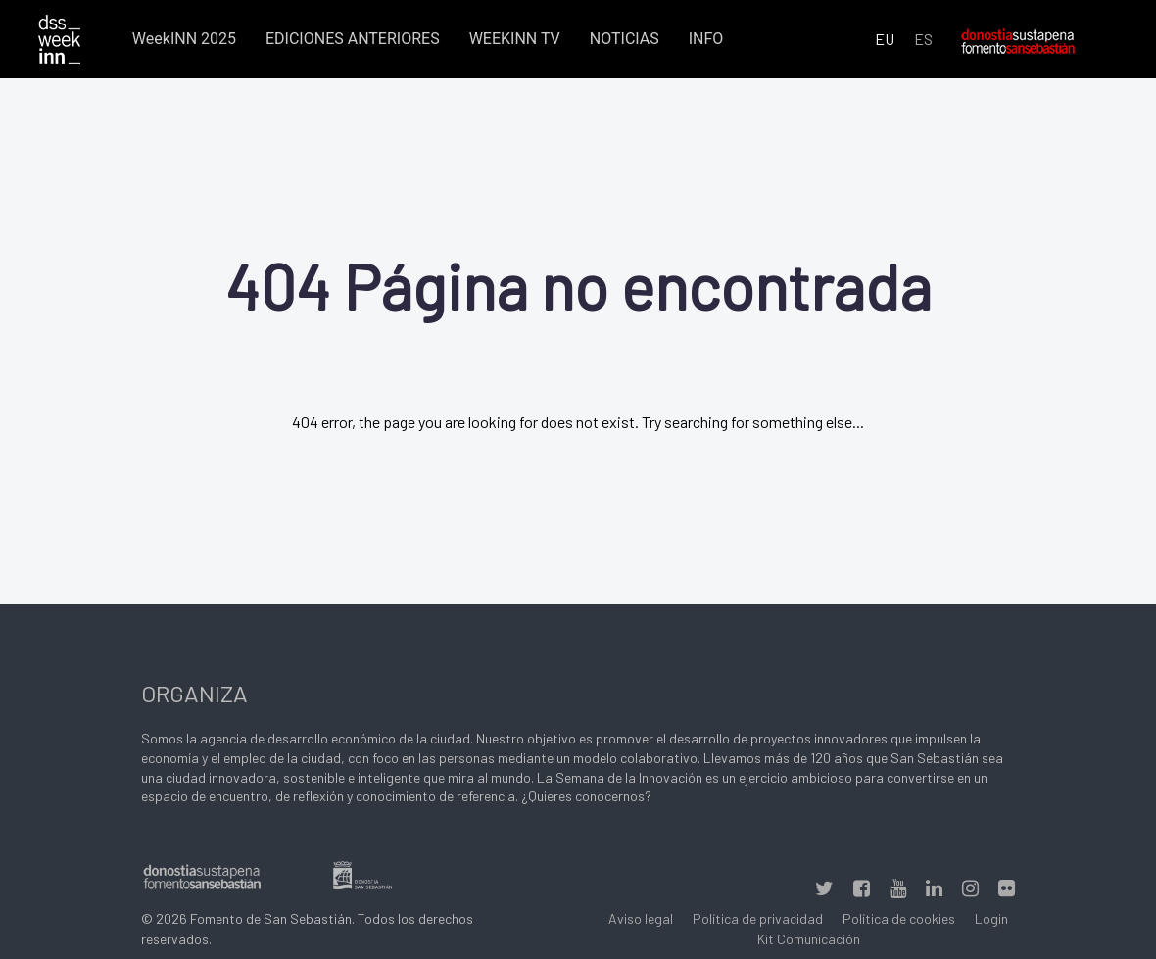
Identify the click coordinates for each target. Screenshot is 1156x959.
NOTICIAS (624, 38)
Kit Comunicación (808, 939)
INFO (706, 38)
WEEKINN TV (514, 38)
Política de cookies (899, 918)
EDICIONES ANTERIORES (352, 38)
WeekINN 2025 (184, 38)
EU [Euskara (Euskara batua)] (884, 38)
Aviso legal (640, 918)
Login (991, 918)
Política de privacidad (758, 918)
